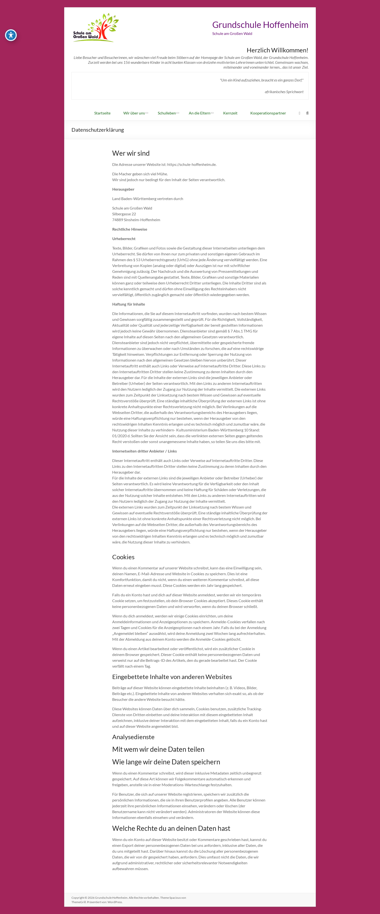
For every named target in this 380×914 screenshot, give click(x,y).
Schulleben (167, 113)
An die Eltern (199, 113)
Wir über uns (134, 113)
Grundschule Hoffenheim (260, 24)
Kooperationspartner (268, 113)
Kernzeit (230, 113)
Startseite (102, 113)
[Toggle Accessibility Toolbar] (11, 32)
